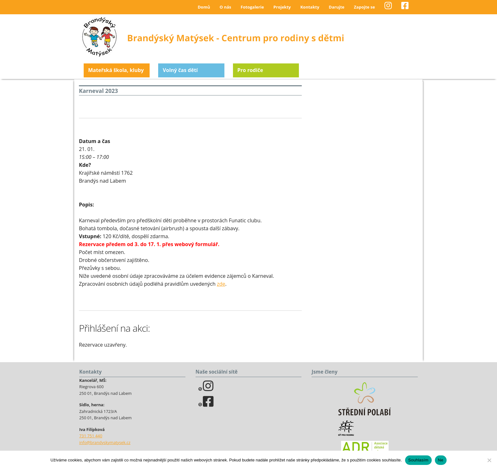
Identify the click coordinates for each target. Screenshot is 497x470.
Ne (440, 460)
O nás (225, 7)
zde (221, 283)
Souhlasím (418, 460)
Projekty (282, 7)
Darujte (336, 7)
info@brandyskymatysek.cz (104, 442)
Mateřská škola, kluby (116, 70)
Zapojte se (364, 7)
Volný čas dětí (180, 70)
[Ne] (489, 460)
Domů (204, 7)
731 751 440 (90, 436)
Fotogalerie (252, 7)
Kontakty (309, 7)
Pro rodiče (250, 70)
